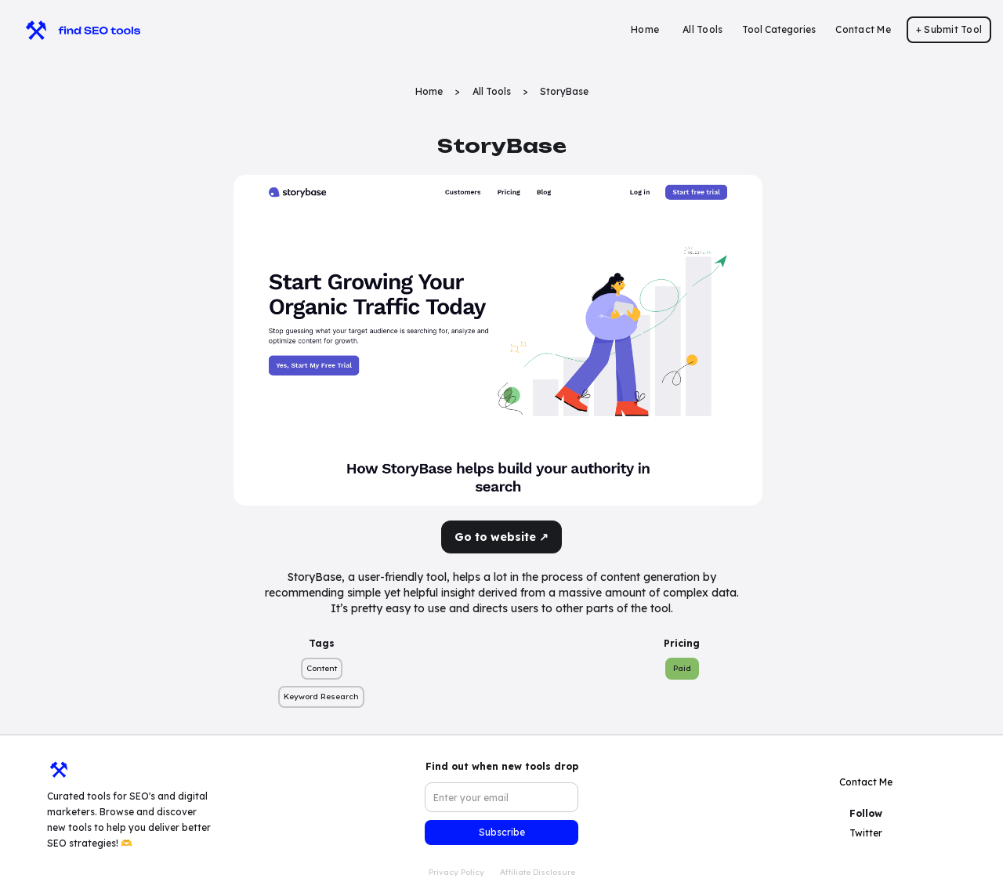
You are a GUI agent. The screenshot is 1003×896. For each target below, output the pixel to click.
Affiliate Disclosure (537, 872)
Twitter (865, 833)
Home (645, 29)
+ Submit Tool (949, 29)
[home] (75, 30)
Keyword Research (321, 696)
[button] (779, 30)
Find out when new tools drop (501, 766)
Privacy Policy (456, 872)
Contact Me (863, 29)
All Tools (702, 29)
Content (321, 668)
